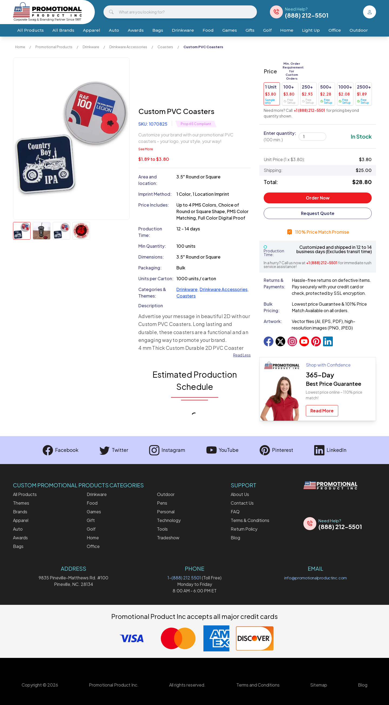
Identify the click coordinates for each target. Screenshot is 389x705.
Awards (136, 30)
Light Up (311, 30)
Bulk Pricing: (272, 307)
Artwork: (273, 321)
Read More (322, 410)
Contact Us (242, 503)
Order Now (318, 198)
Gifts (250, 30)
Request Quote (317, 213)
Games (229, 30)
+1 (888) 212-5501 (309, 110)
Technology (169, 520)
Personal (166, 511)
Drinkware (183, 30)
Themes (21, 503)
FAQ (235, 511)
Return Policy (244, 529)
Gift (91, 520)
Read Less (242, 354)
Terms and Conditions (258, 685)
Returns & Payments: (274, 283)
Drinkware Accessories (128, 47)
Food (208, 30)
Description (150, 305)
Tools (162, 529)
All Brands (63, 30)
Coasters (165, 47)
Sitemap (318, 685)
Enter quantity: (280, 136)
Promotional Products (53, 47)
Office (334, 30)
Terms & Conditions (250, 520)
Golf (267, 30)
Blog (235, 537)
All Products (30, 30)
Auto (114, 30)
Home (286, 30)
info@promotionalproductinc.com (315, 577)
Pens (162, 503)
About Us (240, 494)
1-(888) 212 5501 (184, 577)
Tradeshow (168, 537)
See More (145, 149)
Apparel (91, 30)
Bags (157, 30)
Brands (20, 511)
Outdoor (359, 30)
